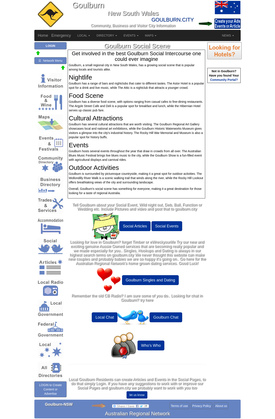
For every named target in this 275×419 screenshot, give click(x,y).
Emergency (61, 35)
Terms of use (179, 406)
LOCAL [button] (83, 35)
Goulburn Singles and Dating (150, 280)
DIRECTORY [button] (106, 35)
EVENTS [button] (131, 35)
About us (221, 406)
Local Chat (104, 317)
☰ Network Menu (50, 60)
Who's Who (151, 345)
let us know (136, 395)
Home (43, 35)
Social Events (167, 226)
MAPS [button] (151, 35)
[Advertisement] (224, 151)
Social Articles (135, 226)
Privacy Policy (201, 406)
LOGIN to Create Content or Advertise (50, 389)
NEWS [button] (228, 35)
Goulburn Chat (165, 317)
